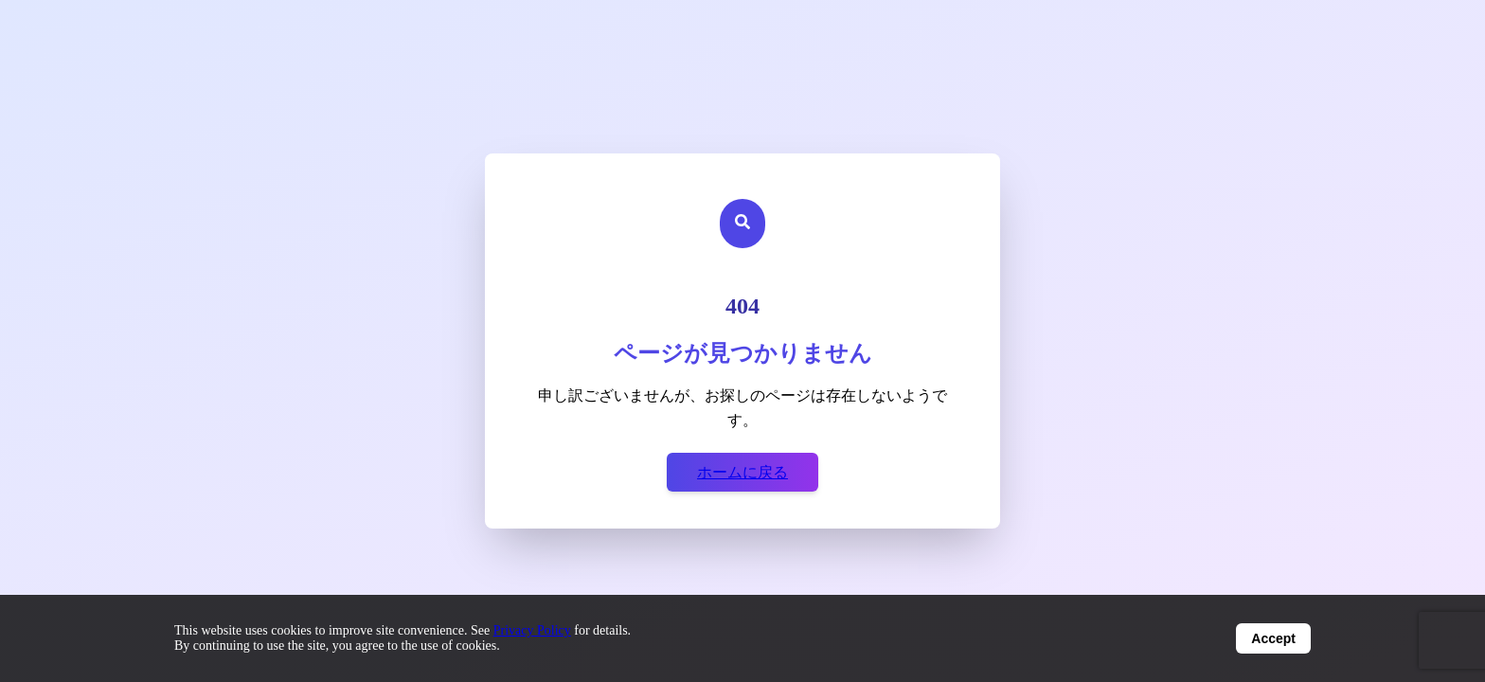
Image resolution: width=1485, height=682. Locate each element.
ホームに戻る (742, 472)
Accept (1273, 638)
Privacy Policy (532, 630)
